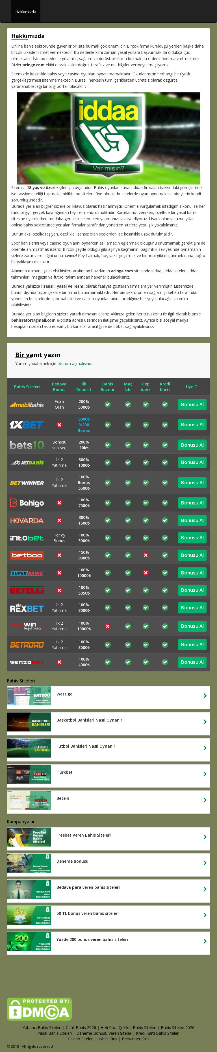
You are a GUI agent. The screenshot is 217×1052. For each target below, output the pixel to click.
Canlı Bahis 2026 (81, 1027)
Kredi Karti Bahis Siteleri (157, 1033)
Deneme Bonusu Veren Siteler (103, 1033)
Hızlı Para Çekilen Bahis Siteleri (128, 1027)
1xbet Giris (107, 1039)
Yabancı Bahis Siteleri (42, 1027)
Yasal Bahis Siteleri (55, 1033)
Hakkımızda (25, 11)
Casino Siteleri (81, 1039)
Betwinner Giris (135, 1039)
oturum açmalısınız (74, 363)
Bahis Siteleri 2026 (177, 1027)
